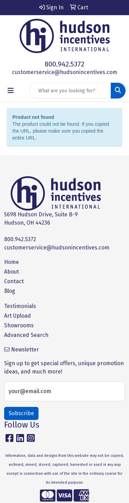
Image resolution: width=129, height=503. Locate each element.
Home (11, 262)
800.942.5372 (64, 64)
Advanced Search (26, 335)
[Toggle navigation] (10, 90)
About (11, 271)
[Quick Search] (70, 91)
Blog (9, 291)
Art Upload (17, 315)
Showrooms (19, 325)
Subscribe (21, 413)
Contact (14, 281)
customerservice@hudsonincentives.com (64, 72)
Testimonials (20, 306)
